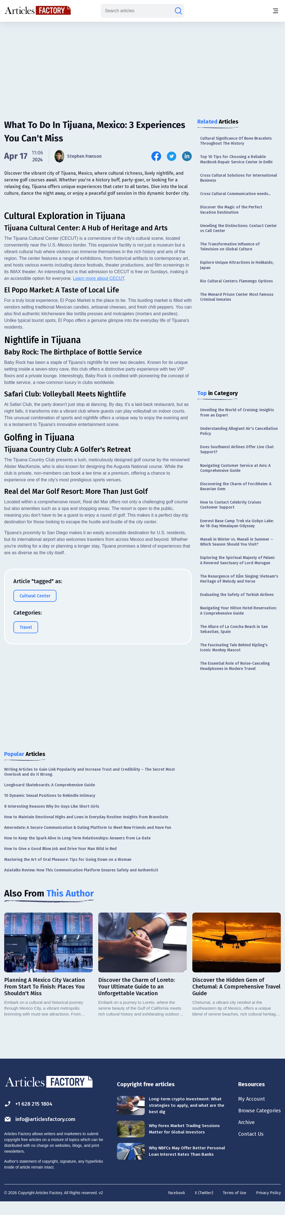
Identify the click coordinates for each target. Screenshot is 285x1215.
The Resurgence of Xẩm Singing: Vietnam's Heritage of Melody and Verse (239, 579)
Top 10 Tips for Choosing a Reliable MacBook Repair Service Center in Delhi (236, 159)
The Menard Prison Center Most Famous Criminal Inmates (236, 297)
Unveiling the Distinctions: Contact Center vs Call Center (238, 228)
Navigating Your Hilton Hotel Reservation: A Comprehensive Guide (238, 610)
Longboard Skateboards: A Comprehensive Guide (49, 797)
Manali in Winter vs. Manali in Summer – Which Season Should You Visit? (236, 542)
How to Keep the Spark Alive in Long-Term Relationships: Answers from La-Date (77, 851)
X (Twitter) (204, 1205)
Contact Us (248, 1148)
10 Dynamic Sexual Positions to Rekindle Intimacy (49, 808)
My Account (248, 1112)
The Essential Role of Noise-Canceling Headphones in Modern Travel (235, 666)
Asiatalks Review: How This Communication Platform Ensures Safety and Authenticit (81, 882)
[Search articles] (178, 10)
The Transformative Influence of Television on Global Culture (230, 247)
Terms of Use (234, 1205)
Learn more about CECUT (98, 383)
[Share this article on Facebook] (156, 156)
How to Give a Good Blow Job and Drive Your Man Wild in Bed (60, 861)
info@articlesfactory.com (42, 1131)
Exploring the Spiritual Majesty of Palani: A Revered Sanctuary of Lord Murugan (237, 560)
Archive (243, 1136)
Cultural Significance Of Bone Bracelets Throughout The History (236, 141)
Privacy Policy (268, 1205)
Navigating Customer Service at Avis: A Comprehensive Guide (235, 468)
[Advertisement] (142, 65)
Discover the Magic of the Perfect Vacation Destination (231, 210)
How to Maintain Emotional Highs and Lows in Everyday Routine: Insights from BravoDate (86, 829)
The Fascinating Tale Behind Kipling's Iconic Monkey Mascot (233, 647)
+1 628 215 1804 (29, 1116)
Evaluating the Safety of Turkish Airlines (237, 594)
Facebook (176, 1205)
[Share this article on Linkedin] (187, 156)
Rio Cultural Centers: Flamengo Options (236, 281)
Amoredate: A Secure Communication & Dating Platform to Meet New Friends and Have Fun (87, 840)
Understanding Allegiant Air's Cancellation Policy (239, 431)
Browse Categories (257, 1124)
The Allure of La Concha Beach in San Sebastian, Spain (234, 629)
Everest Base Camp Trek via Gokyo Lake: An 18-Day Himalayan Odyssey (237, 523)
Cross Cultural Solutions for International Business (238, 178)
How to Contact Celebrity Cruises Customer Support (230, 505)
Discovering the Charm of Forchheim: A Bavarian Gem (235, 486)
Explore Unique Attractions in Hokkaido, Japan (237, 265)
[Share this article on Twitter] (171, 156)
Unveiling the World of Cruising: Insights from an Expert (237, 412)
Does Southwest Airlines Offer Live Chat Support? (237, 449)
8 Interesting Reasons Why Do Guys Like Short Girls (51, 819)
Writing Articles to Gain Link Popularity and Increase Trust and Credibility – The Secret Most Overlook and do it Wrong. (89, 784)
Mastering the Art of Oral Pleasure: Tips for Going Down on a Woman (67, 872)
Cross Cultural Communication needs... (235, 193)
